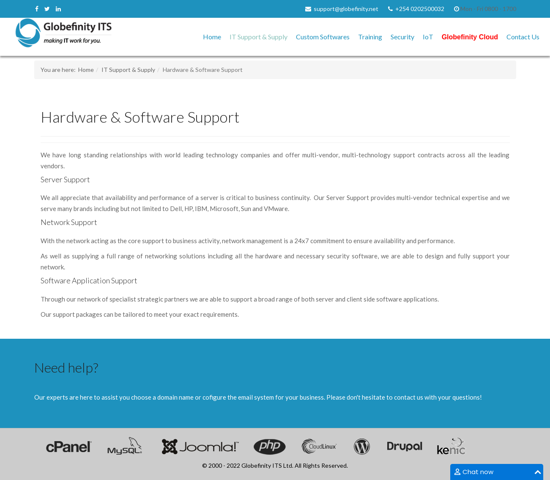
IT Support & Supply (258, 37)
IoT (428, 37)
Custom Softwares (323, 37)
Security (402, 37)
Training (370, 37)
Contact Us (522, 37)
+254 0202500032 (419, 8)
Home (212, 37)
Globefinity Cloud (470, 37)
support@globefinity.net (346, 8)
